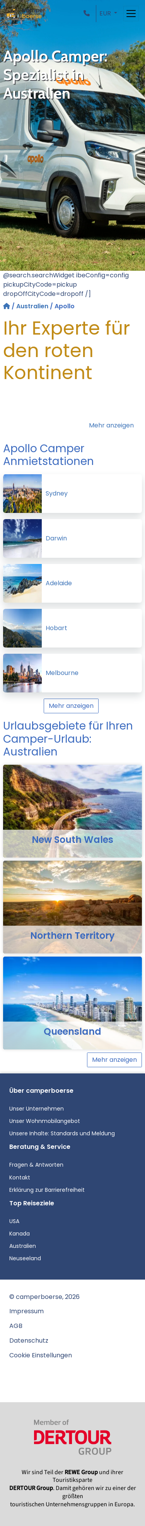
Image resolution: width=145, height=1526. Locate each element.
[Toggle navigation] (131, 13)
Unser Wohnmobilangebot (44, 1121)
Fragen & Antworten (36, 1165)
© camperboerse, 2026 (44, 1296)
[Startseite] (7, 306)
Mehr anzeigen (111, 425)
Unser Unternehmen (36, 1108)
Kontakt (19, 1177)
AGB (15, 1325)
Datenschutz (28, 1340)
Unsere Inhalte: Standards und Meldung (62, 1133)
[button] (88, 13)
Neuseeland (25, 1258)
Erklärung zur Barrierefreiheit (47, 1190)
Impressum (26, 1311)
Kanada (19, 1233)
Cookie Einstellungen (40, 1355)
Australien (32, 306)
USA (14, 1221)
